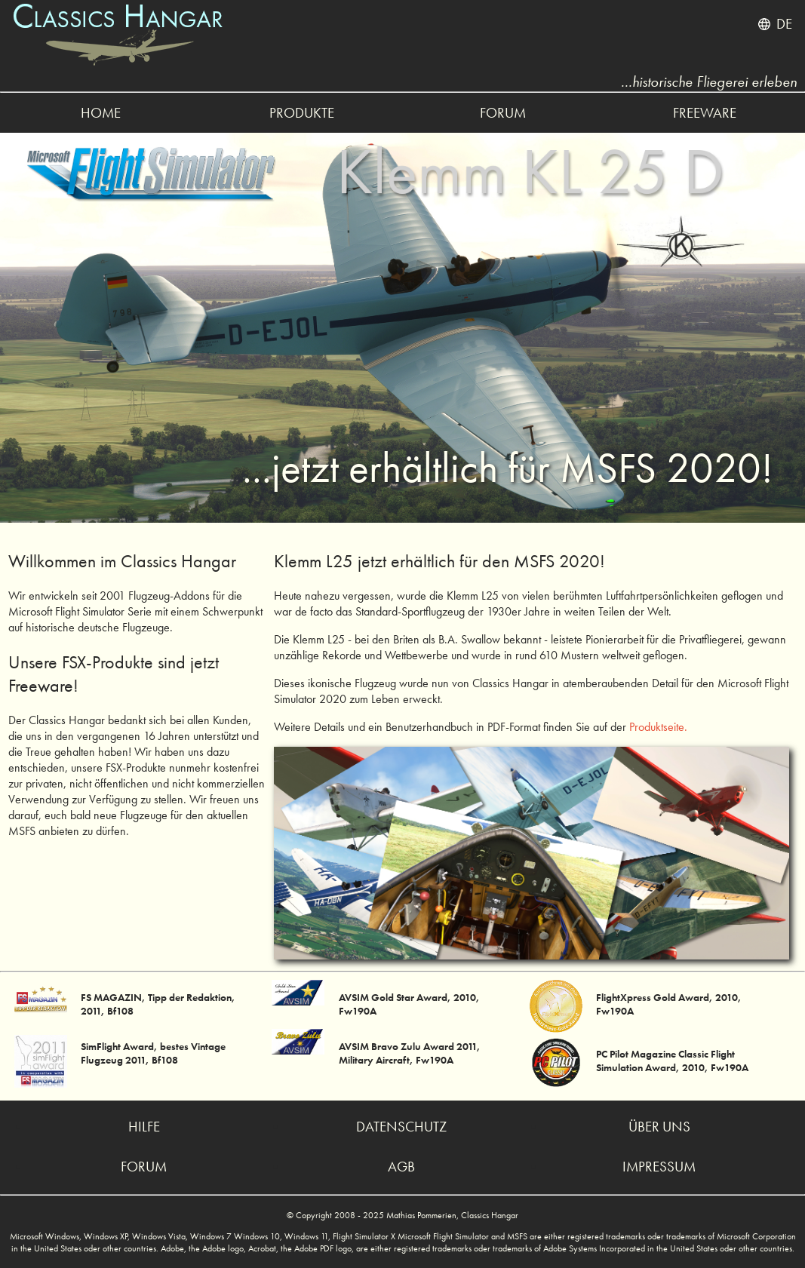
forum (503, 112)
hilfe (144, 1126)
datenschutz (401, 1126)
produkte (301, 112)
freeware (704, 112)
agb (401, 1166)
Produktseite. (658, 727)
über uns (659, 1126)
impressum (659, 1166)
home (101, 112)
